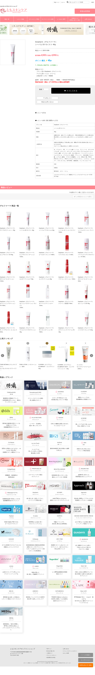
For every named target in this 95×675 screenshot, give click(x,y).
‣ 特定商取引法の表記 (50, 657)
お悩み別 (39, 76)
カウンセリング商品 (34, 19)
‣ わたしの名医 (66, 653)
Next (91, 355)
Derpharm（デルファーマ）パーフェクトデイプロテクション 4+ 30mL (86, 254)
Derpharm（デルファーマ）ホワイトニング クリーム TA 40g (66, 330)
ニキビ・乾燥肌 (48, 76)
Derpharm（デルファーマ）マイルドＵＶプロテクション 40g (27, 330)
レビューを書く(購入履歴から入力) (46, 120)
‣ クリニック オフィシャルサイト (70, 651)
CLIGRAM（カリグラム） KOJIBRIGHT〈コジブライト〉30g (46, 366)
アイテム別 (40, 73)
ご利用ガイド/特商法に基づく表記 (75, 19)
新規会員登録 (85, 11)
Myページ (56, 2)
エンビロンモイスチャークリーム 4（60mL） (83, 366)
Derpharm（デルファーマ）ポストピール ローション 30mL (85, 279)
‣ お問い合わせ (66, 648)
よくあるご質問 (61, 19)
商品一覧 (7, 19)
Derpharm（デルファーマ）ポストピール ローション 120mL (8, 279)
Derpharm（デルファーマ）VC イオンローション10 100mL (46, 330)
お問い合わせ (88, 19)
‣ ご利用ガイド (49, 653)
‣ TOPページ (48, 648)
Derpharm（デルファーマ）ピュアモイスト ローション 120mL (27, 254)
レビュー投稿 (20, 19)
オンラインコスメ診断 (47, 19)
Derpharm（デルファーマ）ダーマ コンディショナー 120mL (46, 303)
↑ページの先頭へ (86, 655)
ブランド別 (40, 71)
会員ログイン (75, 192)
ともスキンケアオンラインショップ (22, 649)
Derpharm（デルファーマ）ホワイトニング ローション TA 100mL (8, 303)
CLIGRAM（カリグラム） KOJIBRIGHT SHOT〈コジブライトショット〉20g (66, 366)
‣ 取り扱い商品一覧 (50, 651)
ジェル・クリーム (50, 73)
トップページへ (85, 660)
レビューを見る (40, 112)
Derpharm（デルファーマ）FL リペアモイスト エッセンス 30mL (8, 330)
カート (63, 2)
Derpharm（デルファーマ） (53, 71)
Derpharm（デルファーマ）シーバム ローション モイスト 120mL (66, 230)
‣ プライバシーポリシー (51, 655)
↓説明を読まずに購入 (85, 665)
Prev (2, 355)
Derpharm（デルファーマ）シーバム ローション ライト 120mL (86, 230)
